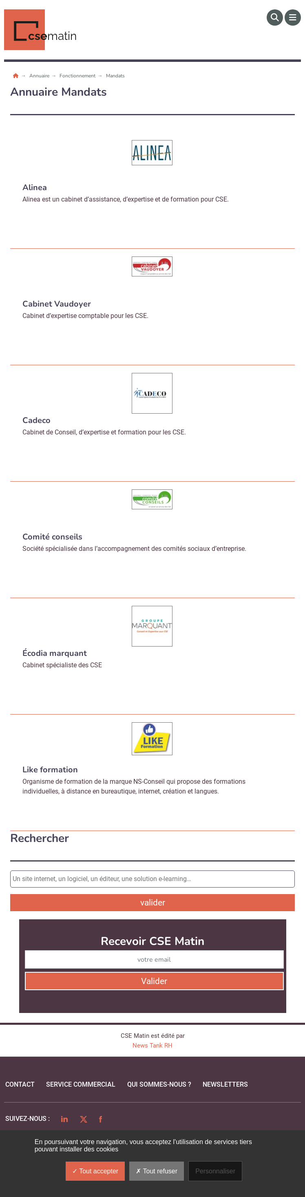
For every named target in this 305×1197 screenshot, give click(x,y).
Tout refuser (156, 1171)
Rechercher (39, 838)
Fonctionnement (78, 75)
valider (152, 903)
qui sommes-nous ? (159, 1084)
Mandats (115, 75)
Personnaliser (215, 1171)
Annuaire (40, 75)
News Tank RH (152, 1045)
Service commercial (80, 1084)
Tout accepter (95, 1171)
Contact (20, 1084)
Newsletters (225, 1084)
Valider (154, 981)
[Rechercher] (275, 17)
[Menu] (293, 17)
